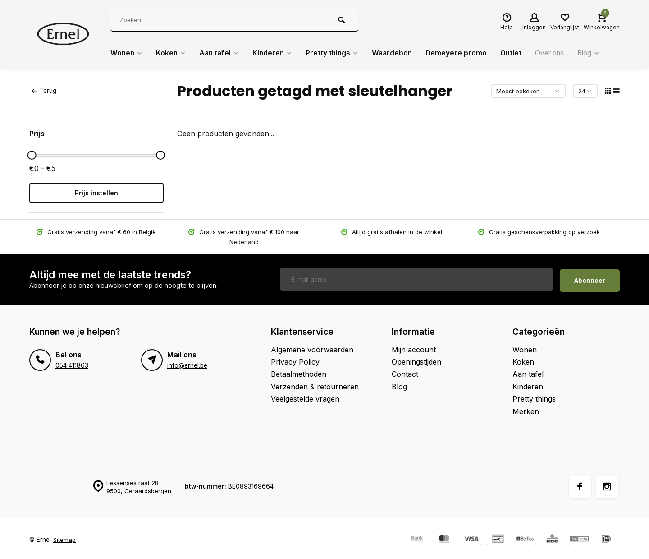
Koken (172, 53)
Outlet (520, 53)
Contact (405, 371)
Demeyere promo (464, 53)
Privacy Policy (295, 359)
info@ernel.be (187, 362)
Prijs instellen (96, 193)
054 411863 (71, 362)
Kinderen (276, 53)
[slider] (31, 155)
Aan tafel (222, 53)
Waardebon (399, 53)
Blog (601, 53)
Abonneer (589, 278)
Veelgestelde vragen (305, 396)
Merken (525, 408)
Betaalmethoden (298, 371)
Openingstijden (416, 359)
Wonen (127, 53)
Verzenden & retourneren (315, 384)
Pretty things (338, 53)
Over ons (560, 53)
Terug (44, 90)
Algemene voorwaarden (312, 346)
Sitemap (64, 537)
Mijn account (414, 346)
